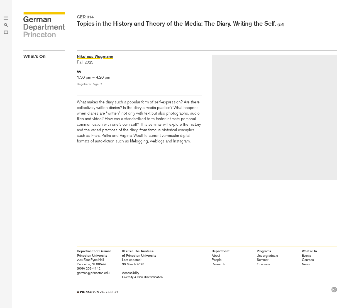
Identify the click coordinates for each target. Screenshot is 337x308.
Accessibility (130, 273)
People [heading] (216, 260)
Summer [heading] (262, 260)
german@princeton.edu (93, 273)
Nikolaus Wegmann (95, 56)
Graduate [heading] (263, 264)
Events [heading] (306, 256)
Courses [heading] (308, 260)
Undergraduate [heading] (267, 256)
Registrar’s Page (88, 84)
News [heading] (306, 264)
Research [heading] (218, 264)
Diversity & (142, 277)
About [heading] (216, 256)
